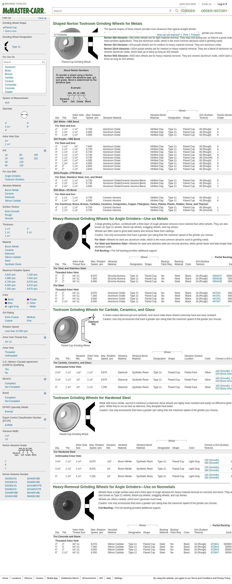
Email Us (206, 4)
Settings (118, 578)
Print (185, 34)
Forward (195, 34)
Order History (214, 11)
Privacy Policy (223, 578)
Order (189, 11)
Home (5, 578)
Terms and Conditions (201, 578)
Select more (11, 31)
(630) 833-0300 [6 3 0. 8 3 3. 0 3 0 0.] (188, 4)
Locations (16, 578)
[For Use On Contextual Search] (24, 62)
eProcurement (89, 578)
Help (108, 578)
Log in (222, 4)
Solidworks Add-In (70, 578)
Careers (39, 578)
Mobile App (52, 578)
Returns (28, 578)
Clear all (42, 18)
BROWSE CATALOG (15, 4)
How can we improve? (168, 34)
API (101, 578)
